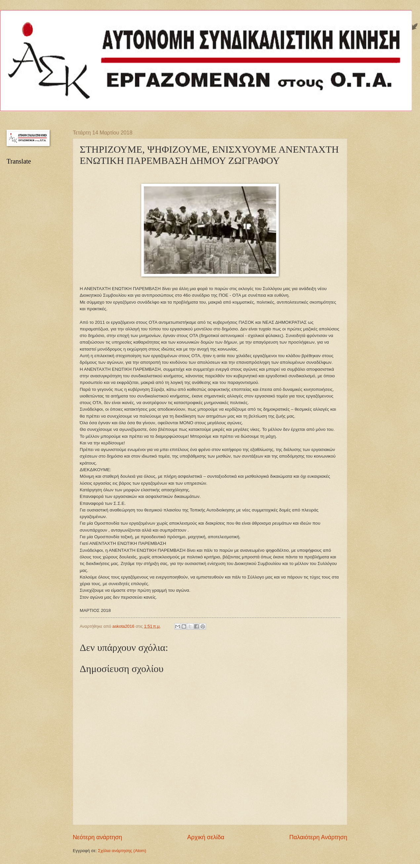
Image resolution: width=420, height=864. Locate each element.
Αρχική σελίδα (205, 837)
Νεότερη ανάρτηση (97, 837)
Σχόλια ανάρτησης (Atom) (122, 850)
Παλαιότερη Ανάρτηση (318, 837)
